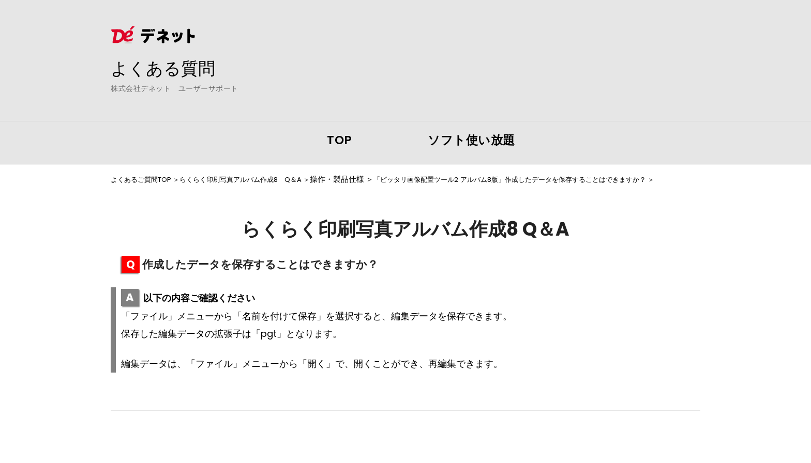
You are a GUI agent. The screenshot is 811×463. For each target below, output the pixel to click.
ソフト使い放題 (471, 140)
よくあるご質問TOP (145, 179)
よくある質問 (167, 67)
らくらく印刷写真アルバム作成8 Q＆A (259, 179)
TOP (339, 140)
